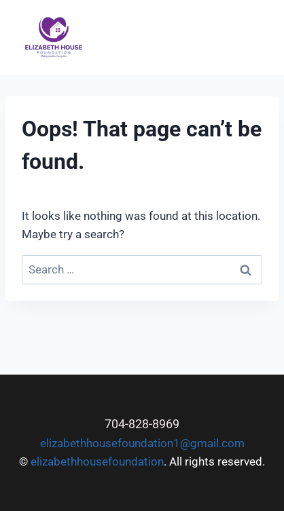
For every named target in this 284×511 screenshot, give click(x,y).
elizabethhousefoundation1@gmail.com (142, 443)
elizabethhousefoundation (97, 461)
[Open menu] (255, 37)
